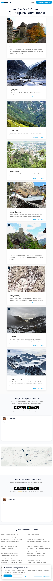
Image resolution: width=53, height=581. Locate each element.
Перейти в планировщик (44, 2)
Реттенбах (13, 336)
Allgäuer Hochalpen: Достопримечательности (38, 541)
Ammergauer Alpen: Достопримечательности (38, 544)
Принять (7, 576)
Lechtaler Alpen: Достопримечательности (11, 539)
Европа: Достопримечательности (9, 534)
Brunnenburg (14, 171)
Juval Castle (14, 253)
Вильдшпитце (15, 296)
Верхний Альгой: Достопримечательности (37, 551)
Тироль (12, 47)
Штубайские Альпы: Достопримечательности (12, 537)
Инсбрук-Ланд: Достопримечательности (11, 562)
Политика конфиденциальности (41, 576)
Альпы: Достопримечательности (9, 551)
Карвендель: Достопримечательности (36, 553)
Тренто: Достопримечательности (35, 555)
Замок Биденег (15, 212)
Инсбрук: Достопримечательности (35, 539)
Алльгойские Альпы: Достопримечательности (38, 548)
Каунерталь (14, 90)
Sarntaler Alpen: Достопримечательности (11, 560)
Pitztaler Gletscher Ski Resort (20, 379)
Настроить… (26, 576)
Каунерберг (14, 130)
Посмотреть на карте (37, 56)
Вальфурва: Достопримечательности (10, 558)
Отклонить (17, 576)
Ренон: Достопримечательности (35, 546)
